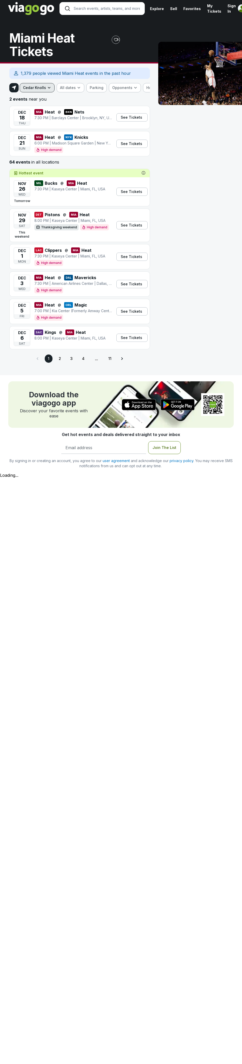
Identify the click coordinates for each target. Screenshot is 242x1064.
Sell (173, 8)
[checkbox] (96, 87)
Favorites (192, 8)
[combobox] (37, 87)
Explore (157, 8)
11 (109, 358)
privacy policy (181, 460)
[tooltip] (143, 173)
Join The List (164, 447)
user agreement (116, 460)
